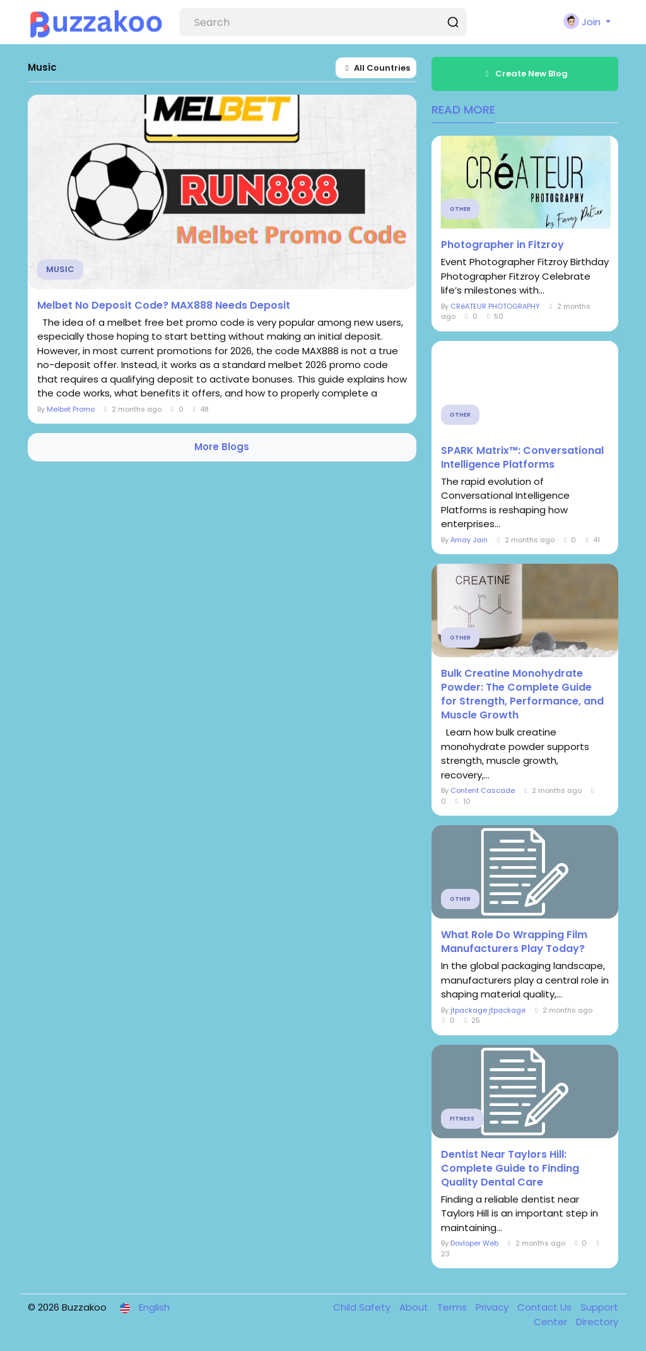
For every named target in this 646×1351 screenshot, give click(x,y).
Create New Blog (525, 74)
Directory (597, 1321)
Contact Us (545, 1307)
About (415, 1307)
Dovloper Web (474, 1243)
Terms (453, 1307)
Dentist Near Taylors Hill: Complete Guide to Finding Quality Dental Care (510, 1168)
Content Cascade (482, 790)
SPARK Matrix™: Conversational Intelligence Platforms (522, 458)
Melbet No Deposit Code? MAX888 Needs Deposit (163, 305)
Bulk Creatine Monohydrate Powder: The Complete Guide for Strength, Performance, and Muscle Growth (522, 694)
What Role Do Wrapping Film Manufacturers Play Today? (514, 942)
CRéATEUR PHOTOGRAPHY (495, 306)
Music (60, 269)
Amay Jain (469, 540)
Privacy (493, 1307)
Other (460, 209)
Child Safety (363, 1307)
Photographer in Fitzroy (502, 245)
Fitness (462, 1118)
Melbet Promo (71, 409)
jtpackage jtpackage (488, 1010)
